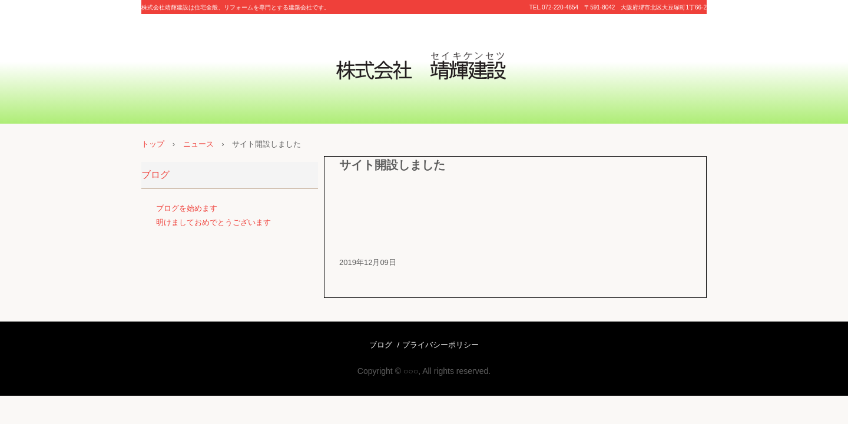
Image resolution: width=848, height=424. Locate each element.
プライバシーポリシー (440, 344)
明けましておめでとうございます (213, 222)
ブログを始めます (186, 208)
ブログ (155, 175)
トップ (152, 144)
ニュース (198, 144)
